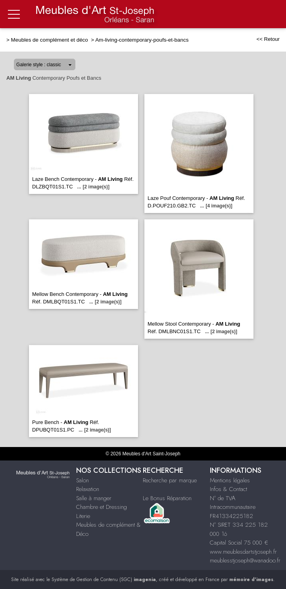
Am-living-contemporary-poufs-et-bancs (141, 40)
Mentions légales (230, 480)
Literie (83, 516)
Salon (82, 480)
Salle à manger (93, 498)
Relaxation (87, 489)
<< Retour (268, 39)
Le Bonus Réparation (167, 498)
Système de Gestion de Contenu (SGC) (104, 579)
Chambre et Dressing (101, 507)
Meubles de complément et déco (50, 40)
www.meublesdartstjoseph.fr (243, 551)
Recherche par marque (170, 480)
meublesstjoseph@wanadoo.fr (245, 560)
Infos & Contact (228, 489)
